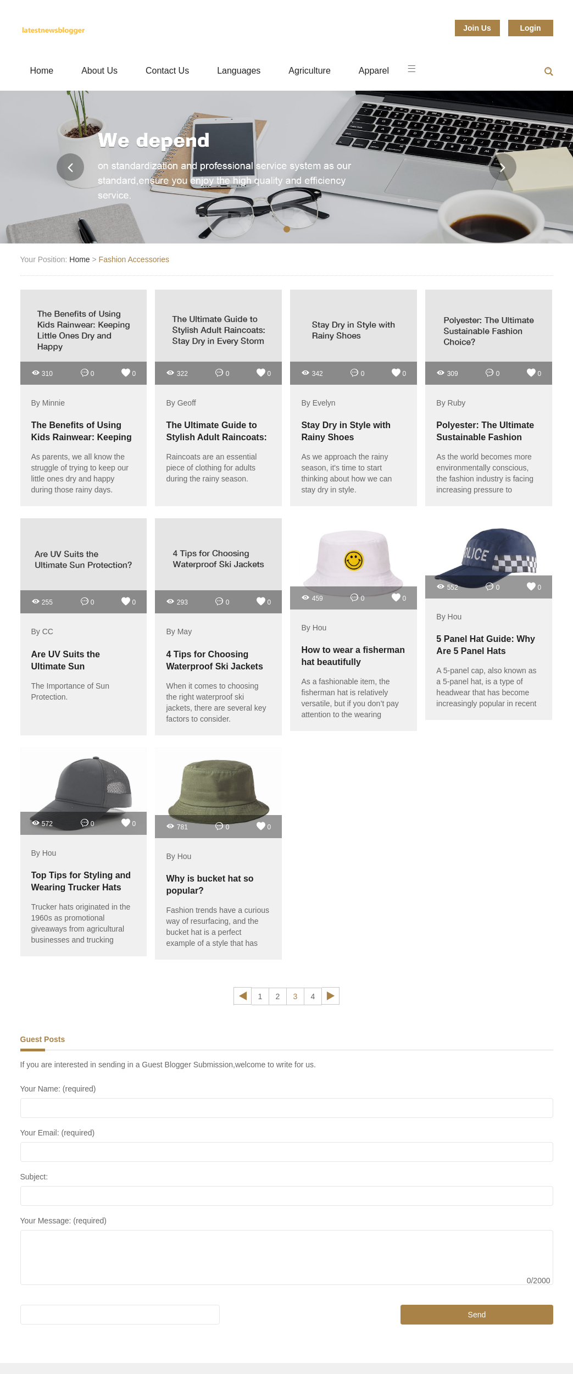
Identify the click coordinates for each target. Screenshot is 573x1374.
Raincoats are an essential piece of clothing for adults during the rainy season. (211, 467)
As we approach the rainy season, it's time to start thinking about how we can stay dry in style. (346, 473)
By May (179, 632)
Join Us (477, 28)
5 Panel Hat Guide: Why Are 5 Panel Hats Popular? (485, 651)
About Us (99, 70)
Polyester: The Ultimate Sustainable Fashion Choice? (485, 437)
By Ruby (450, 402)
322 (176, 373)
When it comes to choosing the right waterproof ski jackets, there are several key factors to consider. (216, 702)
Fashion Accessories (134, 259)
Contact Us (167, 70)
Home (42, 70)
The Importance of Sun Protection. (70, 691)
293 (176, 601)
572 (42, 823)
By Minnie (48, 402)
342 (311, 373)
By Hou (313, 627)
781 (176, 826)
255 (42, 601)
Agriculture (309, 70)
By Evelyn (318, 402)
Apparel (374, 70)
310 (42, 373)
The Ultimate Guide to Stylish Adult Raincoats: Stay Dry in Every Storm (216, 437)
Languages (238, 70)
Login (530, 28)
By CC (42, 632)
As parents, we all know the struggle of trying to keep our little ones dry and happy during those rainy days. (80, 473)
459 (311, 597)
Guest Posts (42, 1039)
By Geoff (181, 402)
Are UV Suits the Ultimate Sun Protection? (65, 666)
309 (447, 373)
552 (447, 586)
